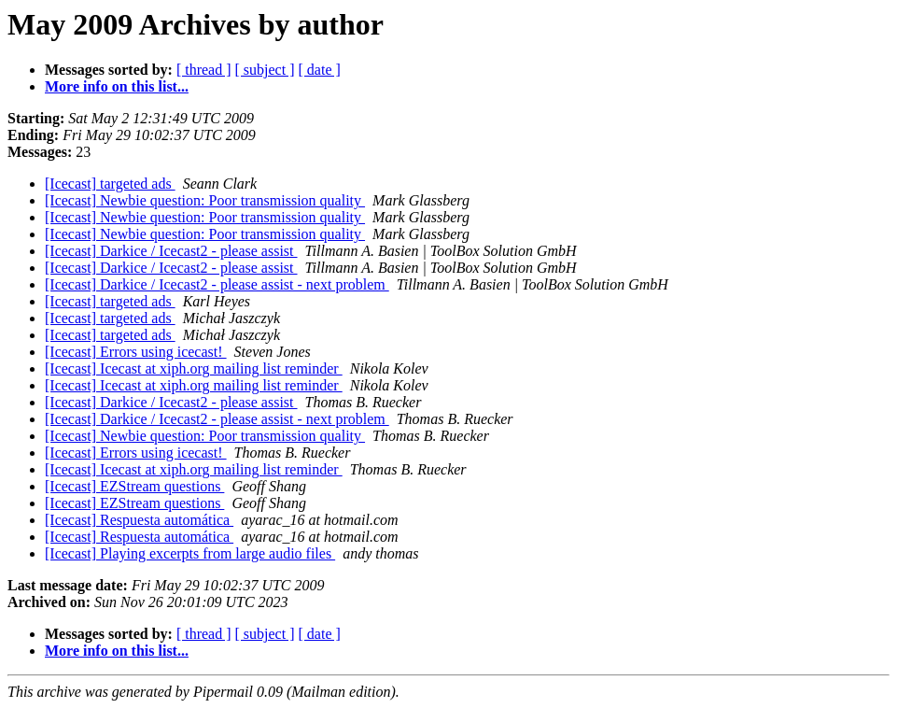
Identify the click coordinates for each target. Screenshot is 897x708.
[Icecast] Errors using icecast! (136, 352)
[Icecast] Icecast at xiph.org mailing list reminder (194, 368)
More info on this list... (117, 86)
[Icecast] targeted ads (110, 183)
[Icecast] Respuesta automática (139, 520)
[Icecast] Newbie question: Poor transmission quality (205, 200)
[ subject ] (265, 70)
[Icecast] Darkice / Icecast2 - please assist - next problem (217, 284)
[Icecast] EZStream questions (134, 486)
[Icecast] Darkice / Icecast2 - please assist (171, 251)
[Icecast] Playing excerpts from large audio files (190, 553)
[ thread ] (203, 70)
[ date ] (320, 70)
